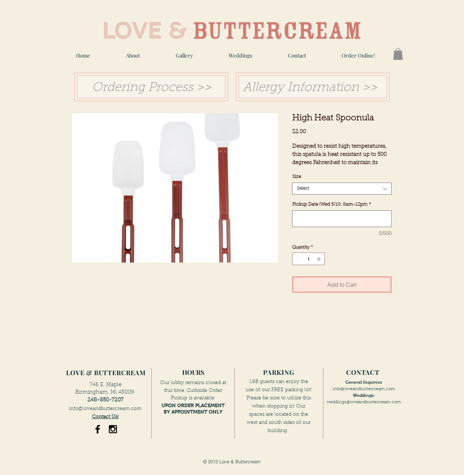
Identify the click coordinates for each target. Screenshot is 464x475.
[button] (184, 56)
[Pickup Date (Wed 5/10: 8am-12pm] (342, 219)
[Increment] (319, 259)
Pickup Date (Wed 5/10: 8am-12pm (331, 204)
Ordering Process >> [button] (149, 88)
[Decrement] (297, 259)
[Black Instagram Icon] (113, 429)
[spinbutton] (308, 259)
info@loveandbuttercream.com (105, 408)
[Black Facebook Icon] (97, 429)
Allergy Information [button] (301, 88)
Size (296, 176)
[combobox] (342, 189)
